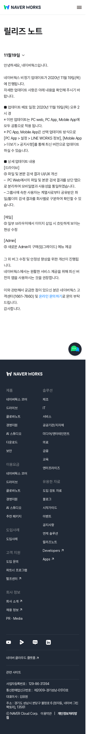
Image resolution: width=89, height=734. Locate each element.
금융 (45, 451)
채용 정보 (12, 610)
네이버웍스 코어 (16, 399)
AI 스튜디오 (13, 434)
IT (44, 408)
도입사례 (12, 539)
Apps (46, 559)
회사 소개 (12, 601)
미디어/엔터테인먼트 (56, 434)
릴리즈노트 (50, 542)
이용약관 (46, 713)
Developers (51, 551)
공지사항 (48, 525)
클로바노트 (13, 416)
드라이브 (12, 408)
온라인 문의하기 (50, 296)
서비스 (47, 416)
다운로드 (12, 442)
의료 (45, 442)
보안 (9, 451)
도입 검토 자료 (52, 491)
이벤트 (47, 516)
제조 (45, 399)
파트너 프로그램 (16, 570)
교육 (45, 459)
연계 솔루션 (50, 533)
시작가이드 (50, 508)
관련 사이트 (13, 672)
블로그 (47, 499)
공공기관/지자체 (53, 425)
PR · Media (14, 618)
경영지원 (12, 425)
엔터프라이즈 (51, 468)
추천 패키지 (13, 516)
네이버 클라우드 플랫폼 (20, 658)
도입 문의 (12, 561)
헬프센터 (12, 579)
